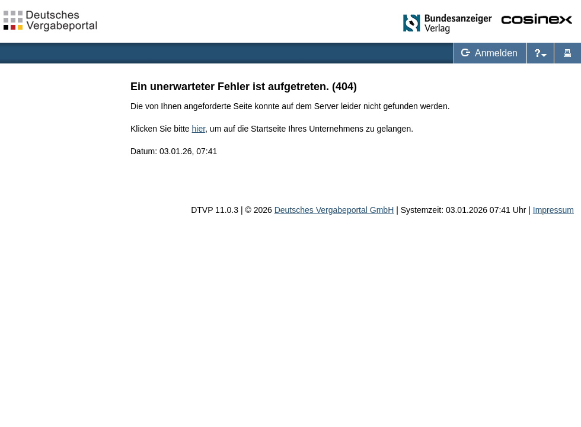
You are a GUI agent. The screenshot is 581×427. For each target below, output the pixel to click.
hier (199, 128)
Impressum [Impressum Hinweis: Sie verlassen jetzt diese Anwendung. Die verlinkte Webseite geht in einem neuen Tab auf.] (553, 210)
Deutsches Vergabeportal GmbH (334, 210)
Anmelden (487, 53)
